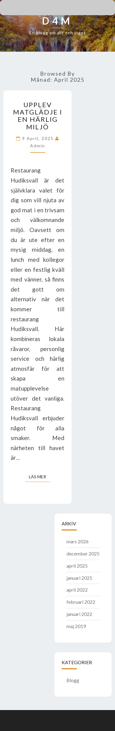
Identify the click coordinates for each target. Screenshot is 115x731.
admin (37, 145)
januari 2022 (79, 614)
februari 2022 (80, 602)
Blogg (72, 680)
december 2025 (83, 553)
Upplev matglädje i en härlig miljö (37, 116)
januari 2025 (79, 578)
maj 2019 (76, 626)
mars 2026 (77, 541)
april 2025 (77, 566)
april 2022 (77, 590)
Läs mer (39, 476)
